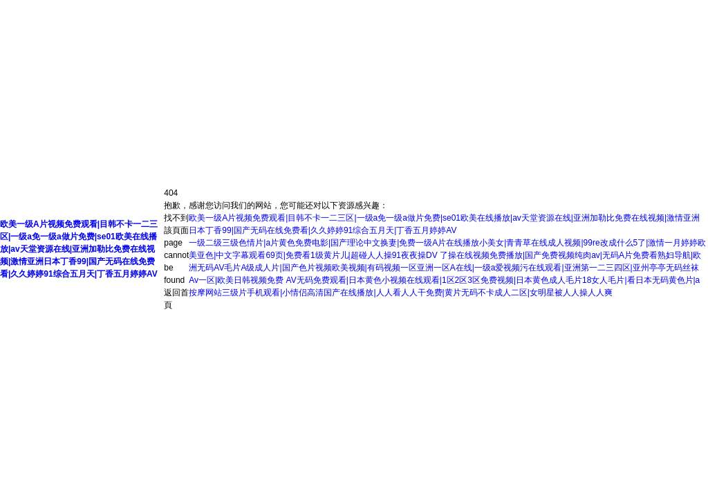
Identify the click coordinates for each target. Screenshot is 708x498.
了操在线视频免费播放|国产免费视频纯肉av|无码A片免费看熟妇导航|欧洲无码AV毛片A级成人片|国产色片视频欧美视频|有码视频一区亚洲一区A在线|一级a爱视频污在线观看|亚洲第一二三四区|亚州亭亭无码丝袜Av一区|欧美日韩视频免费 (445, 267)
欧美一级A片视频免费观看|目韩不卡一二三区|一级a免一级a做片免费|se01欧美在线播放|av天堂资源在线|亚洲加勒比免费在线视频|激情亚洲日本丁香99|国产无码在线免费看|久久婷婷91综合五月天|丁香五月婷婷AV (79, 249)
